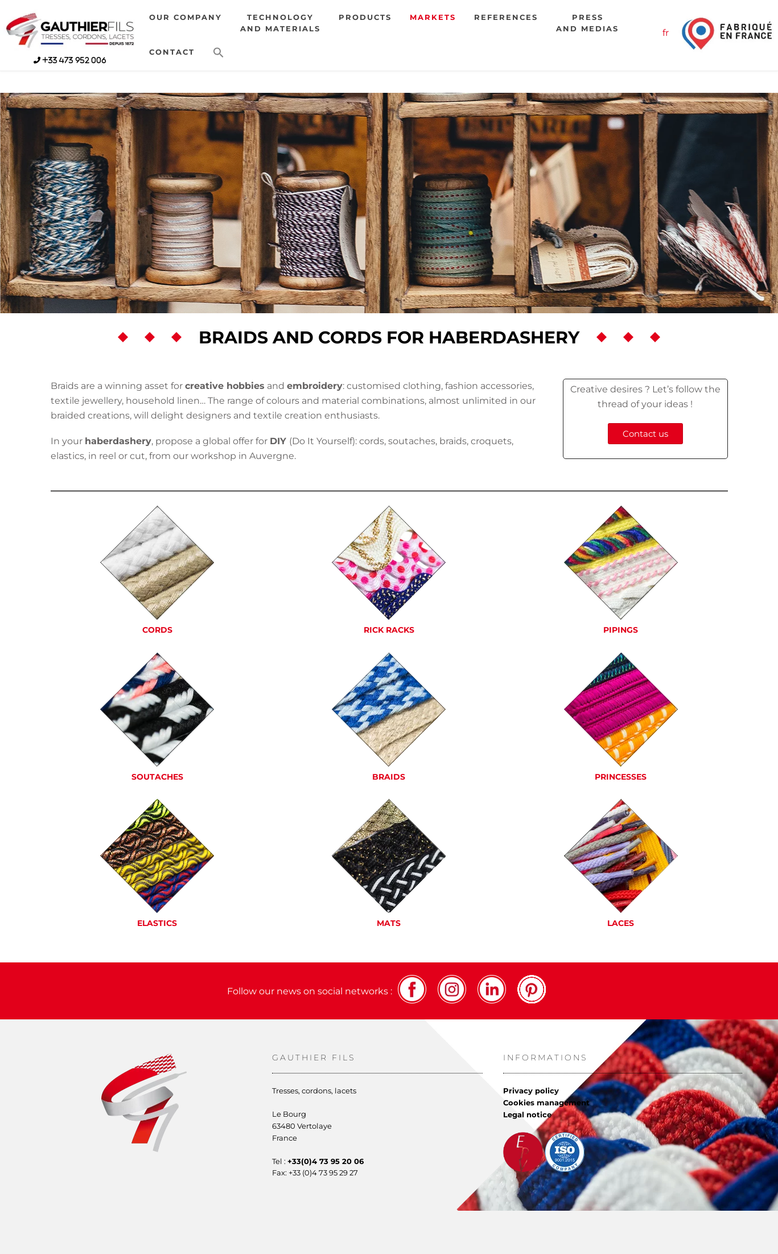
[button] (218, 53)
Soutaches (157, 777)
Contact (172, 52)
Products (365, 17)
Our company (185, 17)
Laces (620, 923)
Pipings (620, 630)
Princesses (621, 777)
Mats (389, 923)
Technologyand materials (280, 23)
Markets (433, 17)
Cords (157, 630)
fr (665, 32)
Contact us (645, 433)
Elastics (157, 923)
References (506, 17)
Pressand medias (587, 23)
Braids (388, 777)
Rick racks (389, 630)
